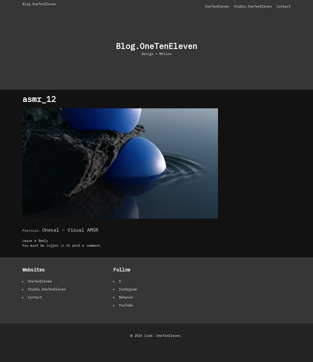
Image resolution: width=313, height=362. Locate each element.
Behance (126, 297)
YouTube (126, 305)
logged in (55, 245)
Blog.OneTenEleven (39, 4)
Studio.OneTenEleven (253, 6)
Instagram (128, 289)
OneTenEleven (217, 6)
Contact (284, 6)
